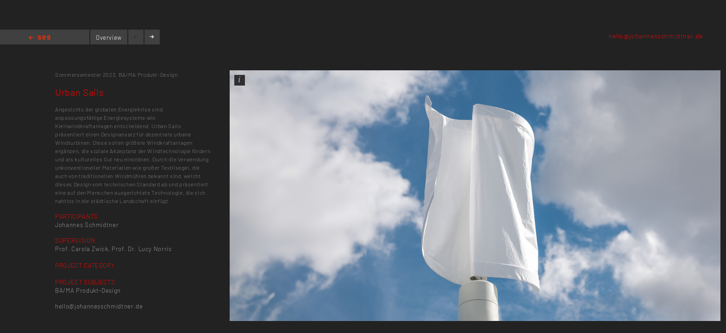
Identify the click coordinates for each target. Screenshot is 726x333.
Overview (109, 37)
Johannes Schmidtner (87, 224)
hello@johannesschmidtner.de (656, 36)
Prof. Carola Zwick (81, 249)
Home (39, 38)
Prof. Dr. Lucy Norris (142, 249)
